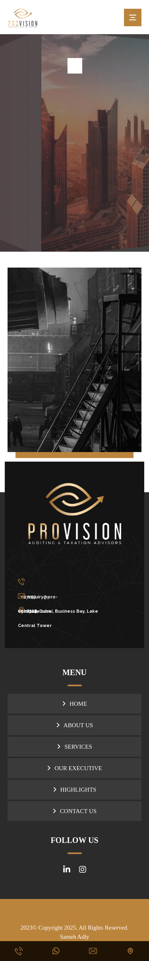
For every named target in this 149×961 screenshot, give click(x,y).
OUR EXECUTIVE (78, 768)
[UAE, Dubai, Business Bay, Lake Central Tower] (65, 610)
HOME (78, 704)
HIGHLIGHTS (78, 789)
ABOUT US (78, 725)
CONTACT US (78, 811)
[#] (67, 870)
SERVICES (78, 747)
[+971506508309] (65, 582)
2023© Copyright (42, 927)
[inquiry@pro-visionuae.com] (65, 596)
